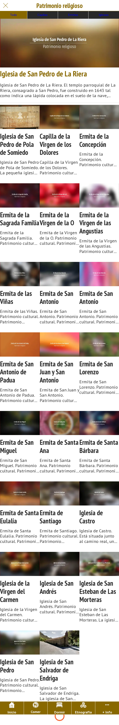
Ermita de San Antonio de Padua (17, 372)
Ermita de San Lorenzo (96, 368)
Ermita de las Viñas (16, 297)
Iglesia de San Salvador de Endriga (57, 670)
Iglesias (104, 15)
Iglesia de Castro (91, 517)
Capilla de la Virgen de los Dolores (55, 144)
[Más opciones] (107, 708)
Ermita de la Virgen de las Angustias (95, 223)
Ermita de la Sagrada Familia (19, 219)
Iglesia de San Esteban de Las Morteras (97, 591)
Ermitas (73, 15)
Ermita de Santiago (51, 517)
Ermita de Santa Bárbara (98, 446)
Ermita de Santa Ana (59, 446)
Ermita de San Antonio (56, 297)
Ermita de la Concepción (94, 140)
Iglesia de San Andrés (57, 587)
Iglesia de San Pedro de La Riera (43, 73)
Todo (13, 15)
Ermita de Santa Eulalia (19, 517)
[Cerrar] (5, 5)
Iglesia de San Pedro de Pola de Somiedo (17, 144)
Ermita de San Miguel (17, 446)
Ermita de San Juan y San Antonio (56, 372)
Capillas (42, 15)
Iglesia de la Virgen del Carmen (15, 591)
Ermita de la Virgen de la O (57, 219)
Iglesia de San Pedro (17, 666)
